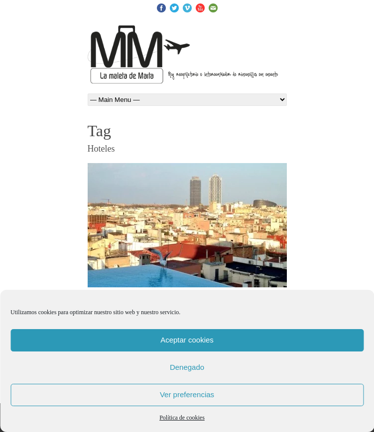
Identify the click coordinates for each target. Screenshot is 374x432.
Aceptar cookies (187, 340)
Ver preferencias (187, 394)
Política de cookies (182, 417)
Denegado (187, 367)
